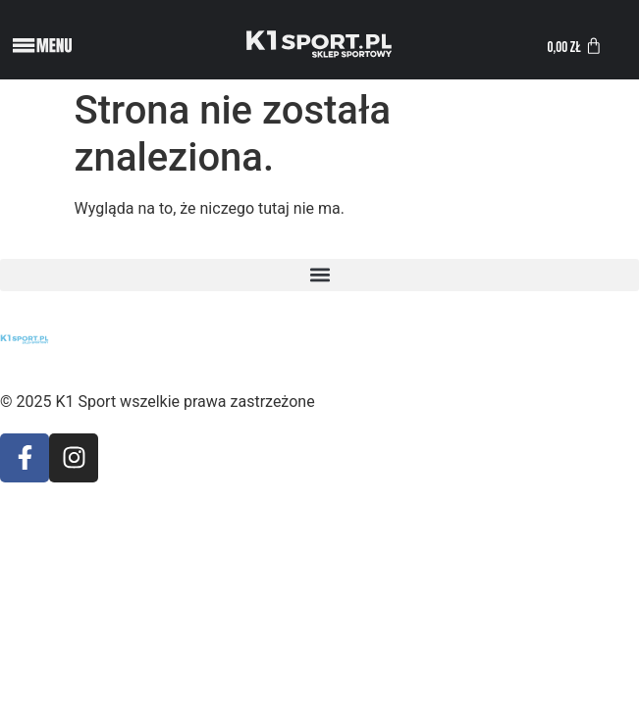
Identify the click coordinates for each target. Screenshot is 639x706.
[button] (319, 275)
